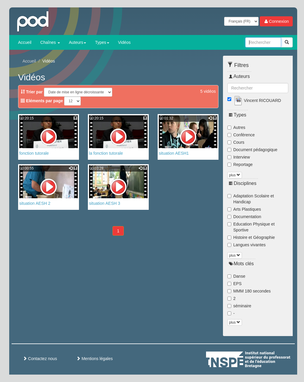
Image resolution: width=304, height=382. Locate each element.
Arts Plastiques (244, 209)
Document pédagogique (252, 149)
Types (102, 42)
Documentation (244, 216)
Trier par (32, 91)
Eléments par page (42, 100)
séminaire (239, 305)
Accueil (24, 42)
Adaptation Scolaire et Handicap (250, 199)
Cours (235, 142)
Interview (238, 157)
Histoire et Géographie (251, 237)
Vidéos (124, 42)
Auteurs (77, 42)
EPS (234, 283)
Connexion (276, 21)
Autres (236, 127)
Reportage (240, 164)
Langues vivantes (246, 244)
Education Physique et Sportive (251, 227)
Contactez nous (40, 358)
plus (234, 175)
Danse (236, 276)
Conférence (241, 134)
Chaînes (50, 42)
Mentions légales (94, 358)
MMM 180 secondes (249, 291)
